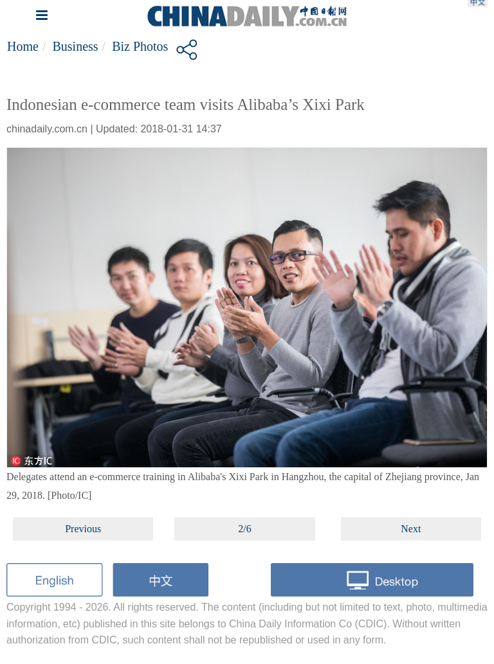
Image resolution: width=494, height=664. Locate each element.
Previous (83, 528)
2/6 (244, 528)
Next (411, 528)
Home (23, 46)
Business (75, 46)
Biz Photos (140, 46)
